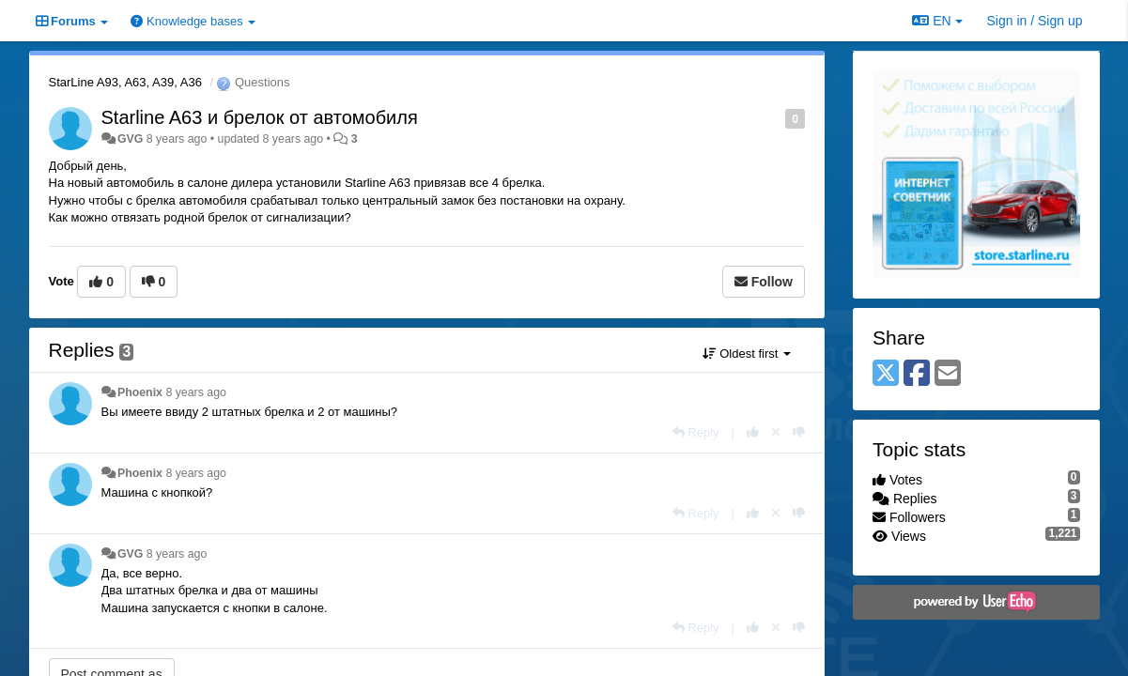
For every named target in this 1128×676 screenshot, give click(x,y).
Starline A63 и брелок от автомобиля (259, 117)
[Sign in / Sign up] (1035, 21)
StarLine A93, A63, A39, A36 (125, 82)
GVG (130, 139)
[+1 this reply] (753, 432)
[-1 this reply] (799, 432)
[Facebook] (917, 374)
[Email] (948, 374)
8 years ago (195, 392)
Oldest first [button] (747, 353)
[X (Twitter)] (886, 374)
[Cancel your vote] (775, 432)
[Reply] (695, 432)
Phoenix (139, 392)
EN (937, 20)
